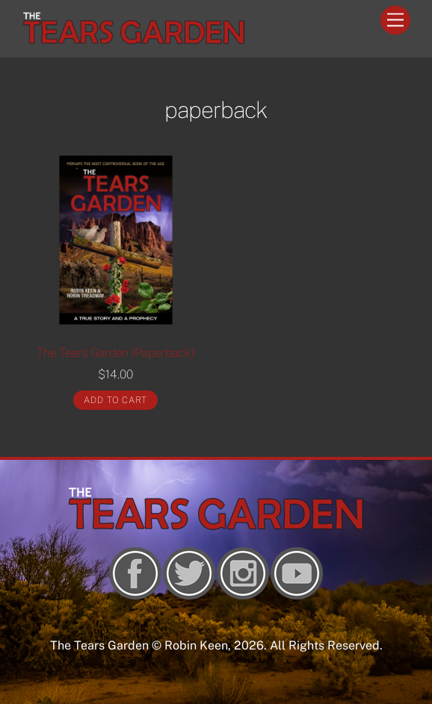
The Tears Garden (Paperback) (115, 353)
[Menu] (395, 20)
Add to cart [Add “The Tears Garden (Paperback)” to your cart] (115, 400)
